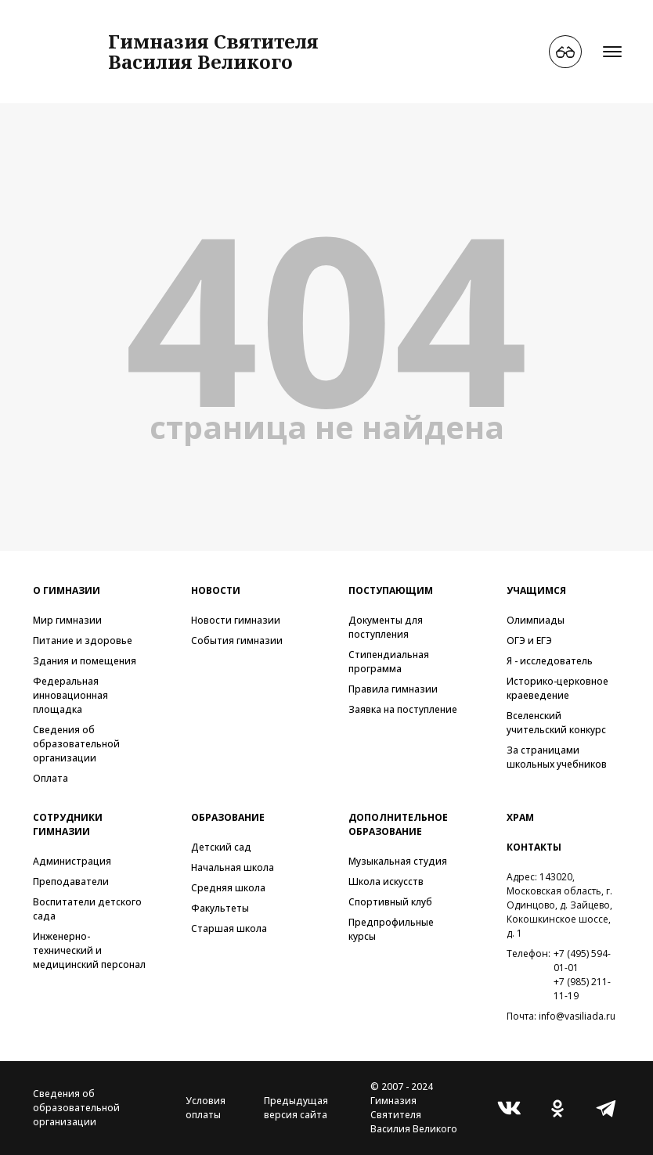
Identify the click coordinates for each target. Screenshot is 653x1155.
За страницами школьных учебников (557, 757)
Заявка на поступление (402, 709)
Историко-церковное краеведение (557, 688)
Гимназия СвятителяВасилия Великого (213, 51)
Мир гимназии (67, 620)
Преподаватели (71, 881)
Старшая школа (229, 928)
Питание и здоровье (82, 640)
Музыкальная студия (397, 861)
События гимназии (237, 640)
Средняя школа (228, 887)
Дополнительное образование (398, 824)
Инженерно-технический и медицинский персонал (89, 950)
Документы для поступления (385, 627)
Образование (228, 817)
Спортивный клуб (390, 902)
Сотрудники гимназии (68, 824)
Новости (215, 590)
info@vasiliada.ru (577, 1016)
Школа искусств (386, 881)
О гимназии (66, 590)
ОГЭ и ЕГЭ (529, 640)
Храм (520, 817)
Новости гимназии (235, 620)
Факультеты (220, 908)
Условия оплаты (205, 1107)
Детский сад (221, 847)
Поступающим (390, 590)
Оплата (50, 778)
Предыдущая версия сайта (296, 1107)
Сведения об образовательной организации (76, 744)
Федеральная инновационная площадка (70, 695)
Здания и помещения (84, 660)
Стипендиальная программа (388, 661)
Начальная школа (232, 867)
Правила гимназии (393, 689)
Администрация (72, 861)
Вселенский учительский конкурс (556, 722)
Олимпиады (536, 620)
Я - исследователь (550, 660)
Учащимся (536, 590)
